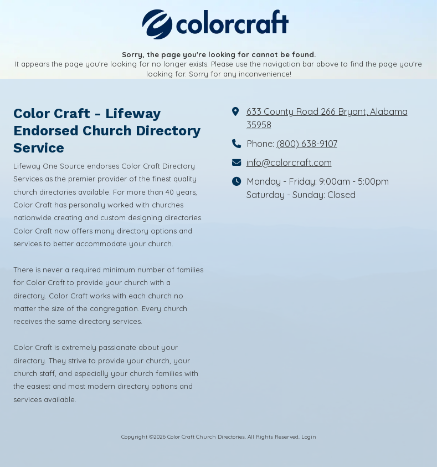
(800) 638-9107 (306, 143)
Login (308, 436)
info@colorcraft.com (289, 162)
